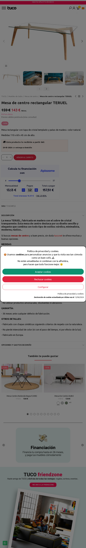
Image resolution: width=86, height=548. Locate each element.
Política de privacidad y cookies (71, 294)
